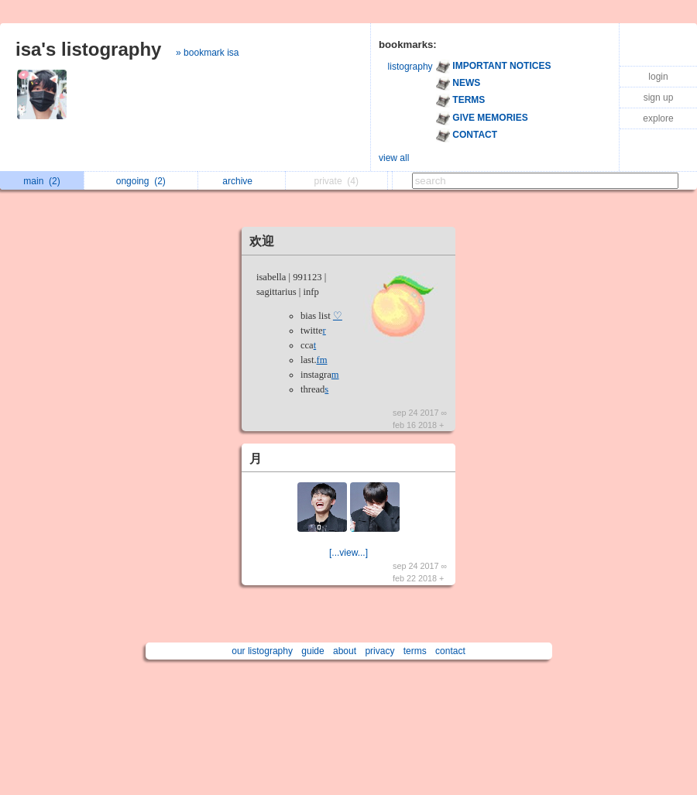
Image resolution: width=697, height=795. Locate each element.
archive (241, 181)
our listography (262, 651)
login (658, 76)
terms (415, 651)
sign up (659, 97)
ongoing (141, 181)
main (41, 181)
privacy (379, 651)
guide (312, 651)
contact (450, 651)
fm (322, 360)
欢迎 (261, 241)
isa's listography (88, 49)
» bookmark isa (207, 52)
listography (410, 66)
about (344, 651)
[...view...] (348, 552)
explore (658, 118)
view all (394, 157)
